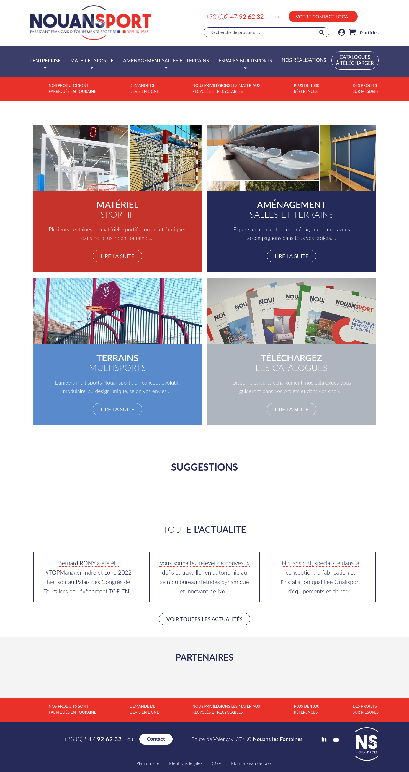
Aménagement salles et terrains (166, 61)
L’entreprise (45, 61)
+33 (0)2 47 (235, 16)
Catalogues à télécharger (355, 60)
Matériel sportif (92, 61)
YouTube (376, 16)
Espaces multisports (245, 61)
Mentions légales (185, 763)
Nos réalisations (304, 60)
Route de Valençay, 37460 (247, 739)
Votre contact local (323, 16)
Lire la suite (117, 256)
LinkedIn (364, 15)
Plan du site (147, 763)
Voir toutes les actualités (204, 619)
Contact (156, 739)
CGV (216, 763)
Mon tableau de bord (252, 763)
